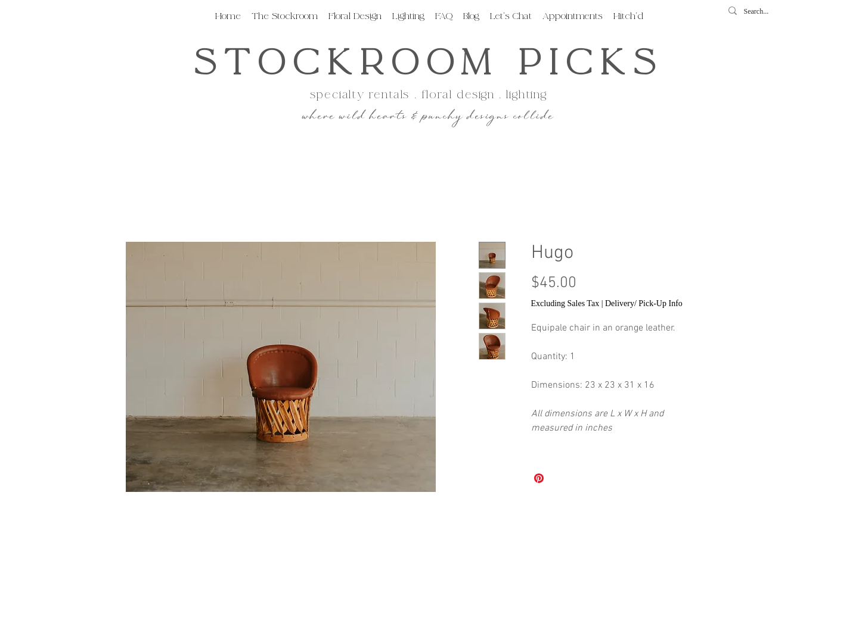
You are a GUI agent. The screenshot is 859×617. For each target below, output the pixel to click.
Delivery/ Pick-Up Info (644, 303)
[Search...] (760, 11)
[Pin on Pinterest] (539, 478)
